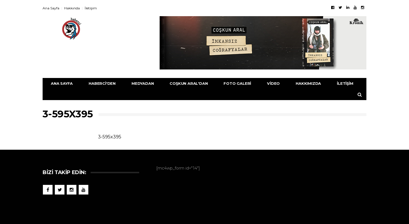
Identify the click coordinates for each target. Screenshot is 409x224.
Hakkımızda (308, 83)
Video (273, 83)
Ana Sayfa (51, 8)
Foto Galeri (237, 83)
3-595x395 (109, 137)
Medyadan (143, 83)
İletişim (91, 8)
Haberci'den (102, 83)
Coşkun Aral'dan (189, 83)
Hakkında (72, 8)
